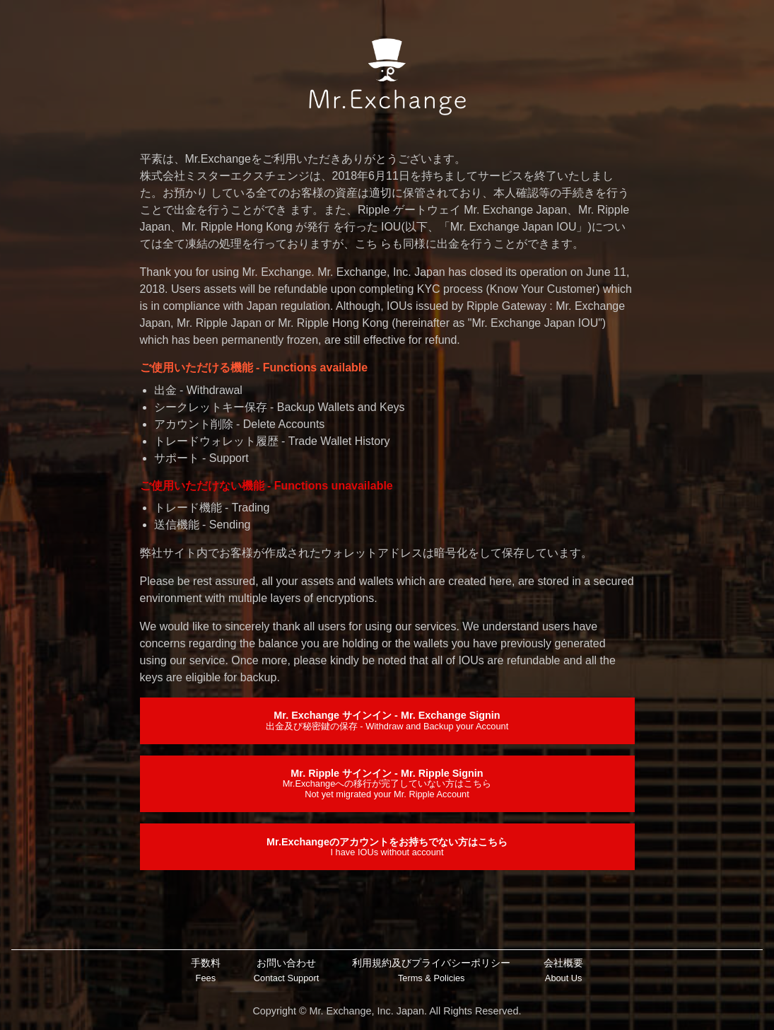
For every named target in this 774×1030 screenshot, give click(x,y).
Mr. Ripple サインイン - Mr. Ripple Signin (387, 783)
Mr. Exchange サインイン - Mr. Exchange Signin (387, 720)
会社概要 (563, 971)
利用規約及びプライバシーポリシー (431, 971)
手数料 (206, 971)
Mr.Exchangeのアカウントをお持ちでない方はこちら (387, 846)
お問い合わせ (286, 971)
